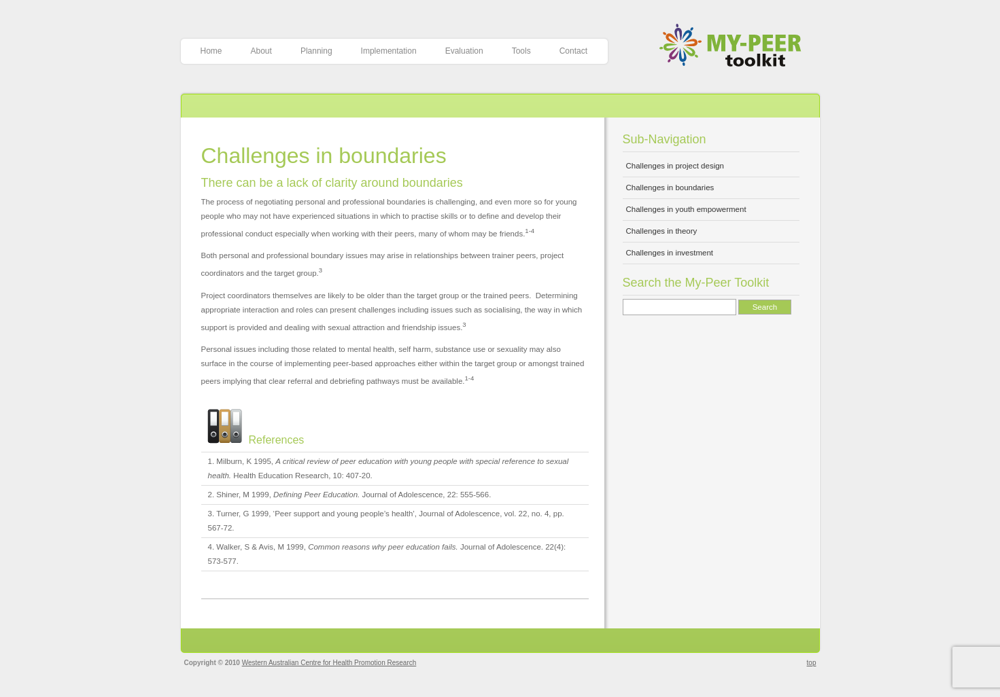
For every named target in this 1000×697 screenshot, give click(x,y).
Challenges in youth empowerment (686, 209)
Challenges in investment (670, 253)
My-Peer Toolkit (735, 46)
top (811, 662)
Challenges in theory (661, 231)
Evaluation (464, 51)
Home (211, 51)
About (261, 51)
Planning (316, 51)
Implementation (389, 51)
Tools (521, 51)
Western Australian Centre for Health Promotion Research (329, 662)
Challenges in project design (675, 166)
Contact (573, 51)
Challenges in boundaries (324, 155)
